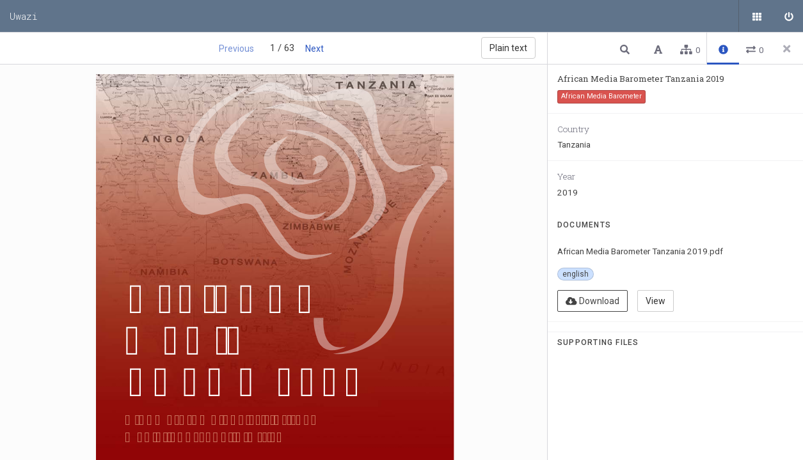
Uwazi (24, 16)
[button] (626, 49)
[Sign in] (787, 16)
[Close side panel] (787, 49)
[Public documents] (755, 16)
